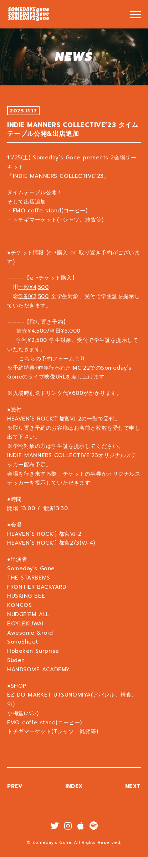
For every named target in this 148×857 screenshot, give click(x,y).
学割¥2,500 (37, 296)
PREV (18, 786)
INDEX (78, 786)
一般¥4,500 (37, 287)
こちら (31, 359)
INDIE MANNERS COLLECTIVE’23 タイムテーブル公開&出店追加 (28, 14)
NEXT (137, 786)
